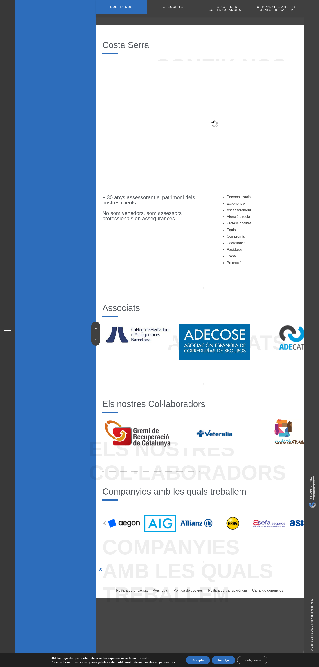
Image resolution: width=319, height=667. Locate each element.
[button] (104, 514)
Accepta (197, 660)
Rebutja (223, 660)
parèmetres (166, 662)
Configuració (253, 660)
